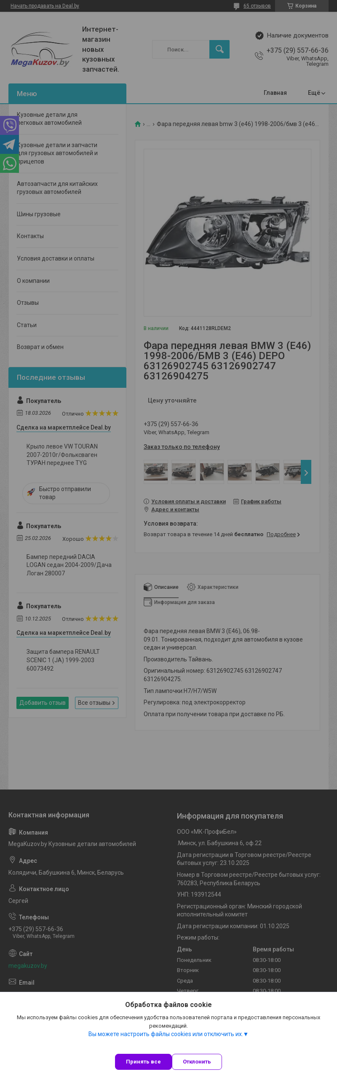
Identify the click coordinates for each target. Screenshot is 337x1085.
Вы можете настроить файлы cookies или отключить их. (165, 1034)
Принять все (143, 1061)
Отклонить (197, 1061)
